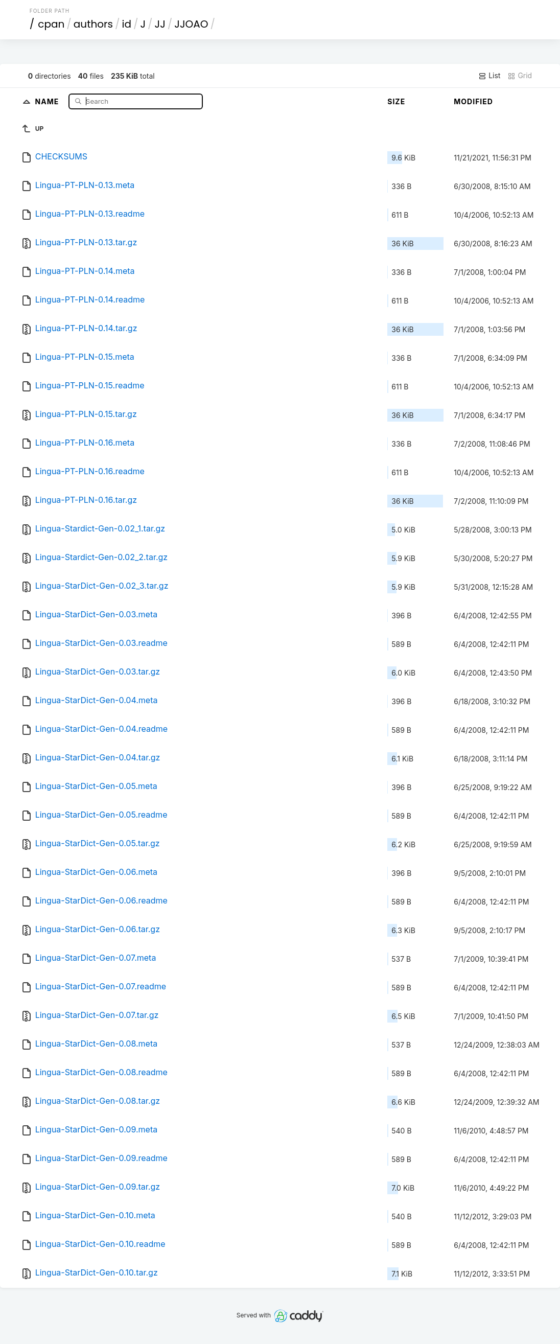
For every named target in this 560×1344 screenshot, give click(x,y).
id (126, 24)
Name (48, 101)
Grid (519, 75)
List (489, 75)
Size (396, 101)
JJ (160, 24)
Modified (473, 101)
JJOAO (191, 24)
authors (93, 24)
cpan (51, 24)
